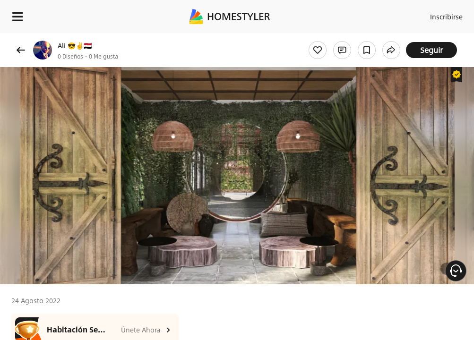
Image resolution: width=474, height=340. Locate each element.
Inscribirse (446, 16)
